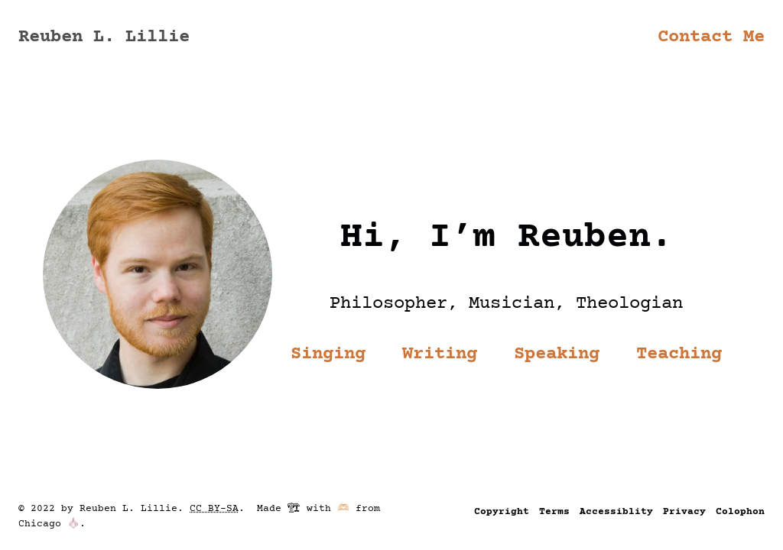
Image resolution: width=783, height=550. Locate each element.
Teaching (679, 354)
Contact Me (711, 37)
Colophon (740, 511)
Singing (328, 354)
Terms (554, 511)
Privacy (684, 511)
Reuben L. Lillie (104, 37)
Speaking (556, 354)
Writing (439, 354)
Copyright (501, 511)
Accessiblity (616, 511)
